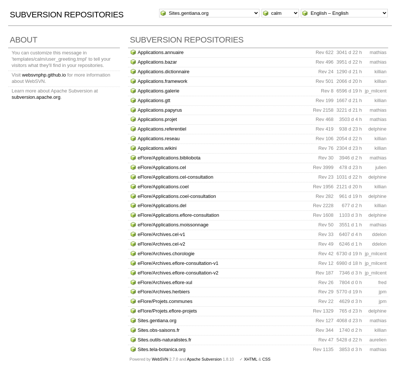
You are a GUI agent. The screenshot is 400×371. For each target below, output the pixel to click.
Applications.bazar (157, 62)
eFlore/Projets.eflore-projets (167, 311)
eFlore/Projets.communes (165, 301)
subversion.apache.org (36, 97)
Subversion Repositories (67, 14)
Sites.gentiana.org (157, 320)
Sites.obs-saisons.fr (158, 330)
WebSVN (160, 359)
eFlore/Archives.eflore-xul (165, 282)
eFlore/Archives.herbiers (164, 291)
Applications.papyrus (160, 110)
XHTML (250, 359)
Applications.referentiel (162, 129)
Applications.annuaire (161, 52)
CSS (266, 359)
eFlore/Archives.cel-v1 (161, 234)
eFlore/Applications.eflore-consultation (178, 215)
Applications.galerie (158, 91)
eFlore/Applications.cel (162, 167)
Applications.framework (162, 81)
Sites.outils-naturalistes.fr (164, 340)
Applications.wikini (157, 148)
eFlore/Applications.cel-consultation (176, 177)
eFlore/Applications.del (162, 205)
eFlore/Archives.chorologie (166, 253)
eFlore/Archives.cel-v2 (161, 244)
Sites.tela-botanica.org (161, 349)
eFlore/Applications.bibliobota (169, 158)
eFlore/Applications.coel (163, 186)
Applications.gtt (154, 100)
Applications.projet (157, 119)
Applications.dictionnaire (163, 71)
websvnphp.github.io (44, 75)
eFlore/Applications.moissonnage (173, 224)
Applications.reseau (158, 138)
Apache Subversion (204, 359)
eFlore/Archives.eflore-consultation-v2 (178, 273)
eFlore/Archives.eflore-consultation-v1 (178, 263)
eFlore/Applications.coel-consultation (177, 196)
